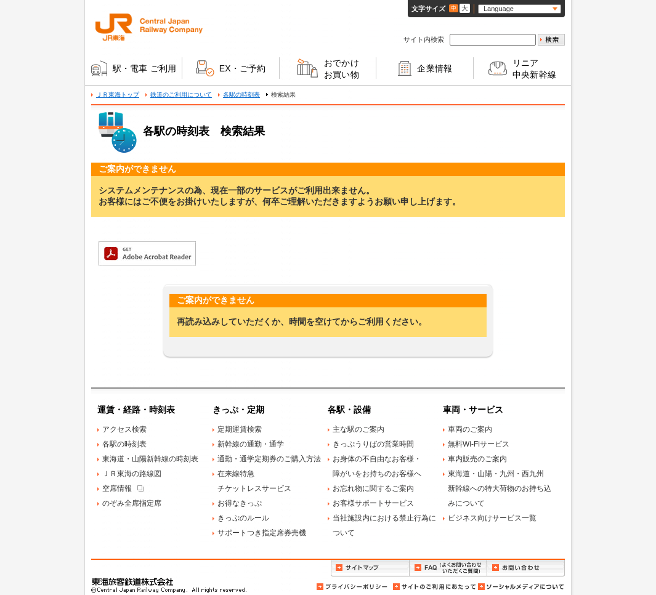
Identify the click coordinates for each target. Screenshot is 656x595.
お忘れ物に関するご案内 (373, 488)
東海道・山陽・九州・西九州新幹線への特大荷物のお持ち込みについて (499, 488)
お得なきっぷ (239, 503)
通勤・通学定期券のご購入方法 (269, 459)
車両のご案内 (470, 429)
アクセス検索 (124, 429)
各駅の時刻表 (241, 94)
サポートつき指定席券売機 (261, 532)
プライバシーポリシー (353, 587)
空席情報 (117, 488)
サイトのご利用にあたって (433, 587)
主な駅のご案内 (358, 429)
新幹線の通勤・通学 (250, 444)
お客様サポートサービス (373, 503)
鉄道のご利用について (181, 94)
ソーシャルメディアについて (520, 587)
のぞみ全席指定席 (131, 503)
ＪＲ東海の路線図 (131, 473)
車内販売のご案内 (477, 459)
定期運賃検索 (239, 429)
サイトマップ (370, 568)
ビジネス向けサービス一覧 (492, 518)
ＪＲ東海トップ (117, 94)
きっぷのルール (243, 518)
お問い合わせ (526, 568)
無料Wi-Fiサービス (478, 444)
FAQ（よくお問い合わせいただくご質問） (448, 568)
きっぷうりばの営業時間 (373, 444)
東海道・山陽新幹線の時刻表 (150, 459)
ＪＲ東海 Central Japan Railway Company (149, 27)
